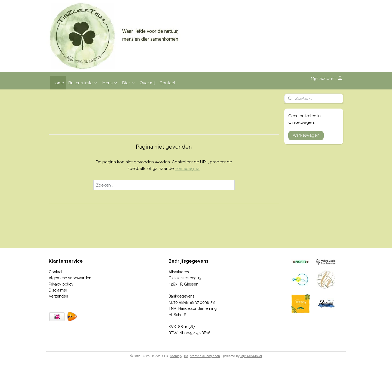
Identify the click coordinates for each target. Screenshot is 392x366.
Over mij (147, 82)
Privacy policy (61, 284)
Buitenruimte (83, 82)
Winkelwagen (306, 135)
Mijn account (327, 78)
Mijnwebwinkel (251, 356)
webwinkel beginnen (205, 356)
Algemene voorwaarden (70, 278)
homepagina (187, 168)
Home (58, 82)
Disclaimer (58, 290)
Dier (128, 82)
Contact (167, 82)
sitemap (176, 356)
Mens (110, 82)
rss (186, 356)
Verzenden (58, 296)
